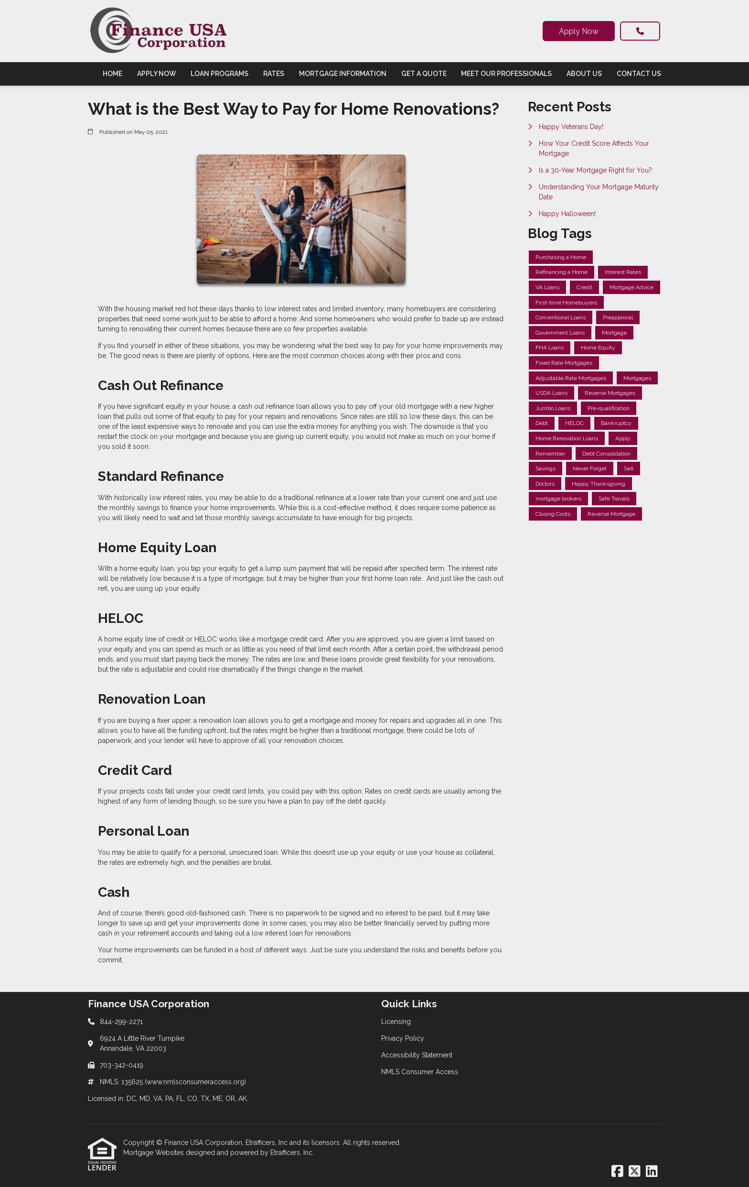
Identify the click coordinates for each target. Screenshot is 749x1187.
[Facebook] (617, 1172)
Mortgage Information (342, 73)
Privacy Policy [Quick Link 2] (402, 1038)
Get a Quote (424, 73)
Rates (273, 73)
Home (112, 73)
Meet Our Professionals (506, 73)
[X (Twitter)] (635, 1172)
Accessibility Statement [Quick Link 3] (416, 1055)
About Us (584, 73)
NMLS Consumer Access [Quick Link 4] (419, 1072)
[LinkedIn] (652, 1172)
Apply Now (579, 31)
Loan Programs (219, 73)
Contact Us (639, 73)
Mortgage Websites (154, 1152)
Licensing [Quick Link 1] (396, 1021)
